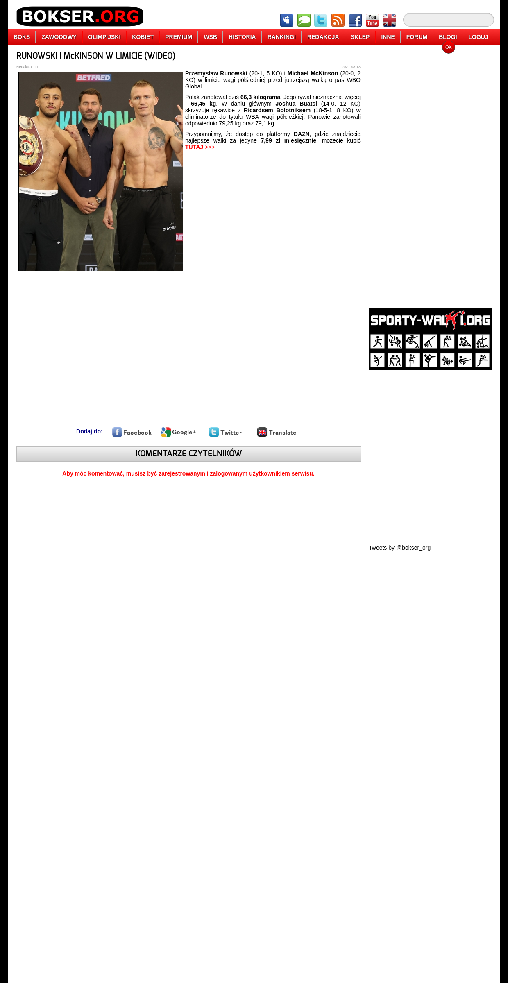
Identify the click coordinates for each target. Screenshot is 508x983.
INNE (388, 37)
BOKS (22, 37)
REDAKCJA (323, 37)
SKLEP (360, 37)
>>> (200, 147)
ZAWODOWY (59, 37)
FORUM (416, 37)
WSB (210, 37)
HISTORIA (242, 37)
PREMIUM (178, 37)
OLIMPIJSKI (104, 37)
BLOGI (448, 37)
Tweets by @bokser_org (400, 547)
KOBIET (143, 37)
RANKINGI (282, 37)
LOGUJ (478, 37)
